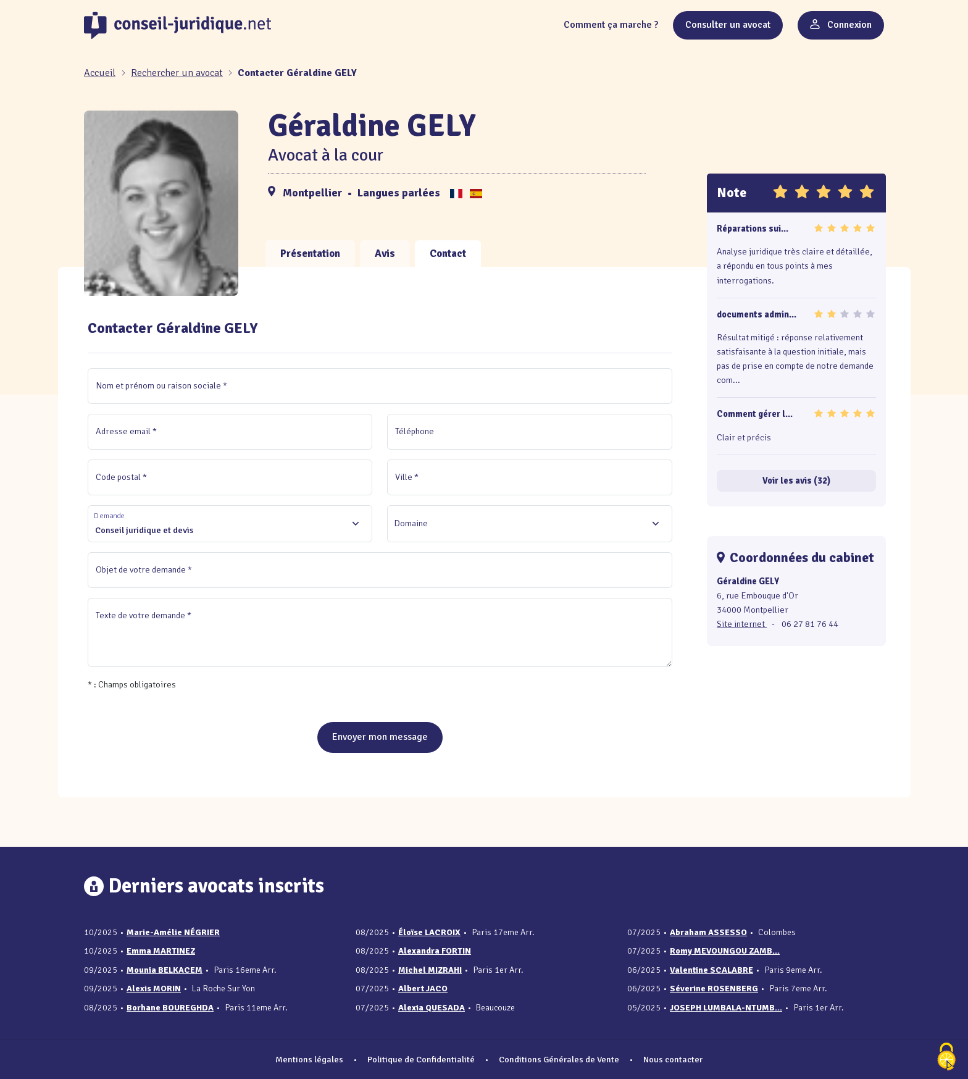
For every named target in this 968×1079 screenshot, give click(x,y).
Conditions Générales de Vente (559, 1059)
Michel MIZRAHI (430, 970)
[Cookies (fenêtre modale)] (946, 1057)
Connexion (841, 25)
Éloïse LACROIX (429, 932)
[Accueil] (101, 73)
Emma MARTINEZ (161, 951)
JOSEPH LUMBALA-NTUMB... (726, 1007)
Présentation (310, 253)
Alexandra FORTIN (434, 951)
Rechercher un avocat (177, 73)
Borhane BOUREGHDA (170, 1007)
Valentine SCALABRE (711, 970)
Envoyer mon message (380, 737)
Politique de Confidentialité (421, 1059)
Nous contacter (673, 1059)
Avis (385, 253)
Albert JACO (423, 988)
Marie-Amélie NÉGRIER (173, 932)
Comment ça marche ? (611, 25)
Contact (448, 253)
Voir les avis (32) (796, 480)
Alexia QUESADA (431, 1007)
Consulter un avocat (727, 25)
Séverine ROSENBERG (714, 988)
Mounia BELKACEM (164, 970)
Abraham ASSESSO (708, 932)
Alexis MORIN (154, 988)
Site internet (742, 623)
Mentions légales (309, 1059)
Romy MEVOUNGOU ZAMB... (725, 951)
